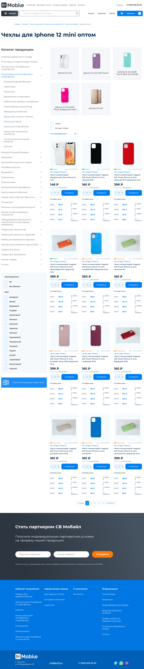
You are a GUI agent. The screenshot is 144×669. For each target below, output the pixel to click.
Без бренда (14, 286)
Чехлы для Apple (71, 24)
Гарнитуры (9, 86)
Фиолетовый (15, 364)
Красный (13, 328)
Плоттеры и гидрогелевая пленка (19, 62)
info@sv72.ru (56, 663)
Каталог (25, 24)
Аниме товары (21, 259)
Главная (17, 24)
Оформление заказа (56, 589)
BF (10, 282)
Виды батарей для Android (112, 611)
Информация (110, 589)
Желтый (13, 319)
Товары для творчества (21, 229)
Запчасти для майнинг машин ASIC (21, 244)
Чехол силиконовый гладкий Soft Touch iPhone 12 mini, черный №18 (95, 177)
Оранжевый (15, 337)
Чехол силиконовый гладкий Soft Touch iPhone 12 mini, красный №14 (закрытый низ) (127, 177)
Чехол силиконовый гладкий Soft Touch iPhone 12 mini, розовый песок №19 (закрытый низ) (64, 360)
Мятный (13, 333)
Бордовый (14, 306)
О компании (30, 5)
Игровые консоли (10, 167)
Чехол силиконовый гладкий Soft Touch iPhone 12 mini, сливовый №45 (95, 359)
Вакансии (107, 599)
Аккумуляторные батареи (17, 81)
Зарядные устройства (15, 111)
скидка (58, 123)
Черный (13, 368)
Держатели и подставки (17, 96)
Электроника (21, 182)
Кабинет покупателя (27, 589)
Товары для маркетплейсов (23, 595)
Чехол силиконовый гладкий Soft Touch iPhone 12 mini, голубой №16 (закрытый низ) (95, 267)
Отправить (102, 554)
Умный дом (21, 202)
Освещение (21, 177)
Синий (12, 355)
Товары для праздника (21, 254)
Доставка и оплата (44, 5)
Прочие (8, 146)
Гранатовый (14, 315)
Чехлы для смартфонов (16, 126)
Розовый (13, 346)
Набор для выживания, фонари (18, 239)
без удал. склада (61, 128)
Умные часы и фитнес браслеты (21, 197)
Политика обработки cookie (113, 627)
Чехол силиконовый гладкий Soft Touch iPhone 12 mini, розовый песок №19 (63, 451)
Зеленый (13, 324)
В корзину (69, 193)
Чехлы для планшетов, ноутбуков (16, 132)
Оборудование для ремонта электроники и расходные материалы (21, 222)
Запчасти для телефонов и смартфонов (21, 67)
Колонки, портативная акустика (21, 207)
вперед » (110, 503)
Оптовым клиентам (60, 5)
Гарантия (72, 5)
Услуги (21, 264)
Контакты (81, 5)
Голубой (13, 310)
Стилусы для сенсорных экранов (16, 140)
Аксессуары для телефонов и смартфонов (47, 24)
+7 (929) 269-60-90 (134, 5)
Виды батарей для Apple (115, 605)
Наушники (9, 91)
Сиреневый (14, 360)
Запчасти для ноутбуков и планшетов (21, 213)
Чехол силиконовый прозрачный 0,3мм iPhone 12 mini (63, 177)
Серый (12, 351)
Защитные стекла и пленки (18, 116)
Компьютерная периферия (21, 187)
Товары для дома (21, 249)
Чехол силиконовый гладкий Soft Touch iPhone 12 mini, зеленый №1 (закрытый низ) (127, 451)
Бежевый (13, 297)
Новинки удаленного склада (16, 57)
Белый (12, 302)
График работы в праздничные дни (111, 619)
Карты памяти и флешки (21, 192)
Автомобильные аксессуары (21, 162)
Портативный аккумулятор (18, 106)
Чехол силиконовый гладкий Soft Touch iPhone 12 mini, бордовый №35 (127, 359)
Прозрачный (15, 342)
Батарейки (21, 172)
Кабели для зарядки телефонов (21, 101)
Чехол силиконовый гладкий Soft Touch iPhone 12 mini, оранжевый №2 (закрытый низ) (63, 268)
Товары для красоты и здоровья (21, 234)
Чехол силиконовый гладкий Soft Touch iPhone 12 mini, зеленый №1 (127, 267)
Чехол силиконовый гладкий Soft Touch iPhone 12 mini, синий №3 (95, 451)
